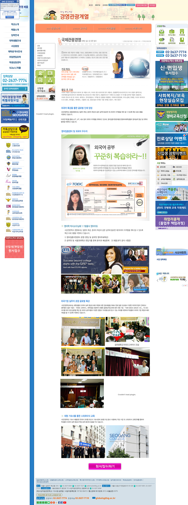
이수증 (152, 5)
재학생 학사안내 (15, 51)
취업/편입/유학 (15, 57)
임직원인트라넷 (116, 480)
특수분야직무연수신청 (87, 480)
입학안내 (15, 35)
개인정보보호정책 (42, 482)
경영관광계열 (127, 41)
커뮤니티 (133, 28)
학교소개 (15, 24)
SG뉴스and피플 (15, 68)
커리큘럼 (106, 28)
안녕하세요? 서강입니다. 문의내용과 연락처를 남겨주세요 (9, 7)
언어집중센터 (137, 480)
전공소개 (53, 28)
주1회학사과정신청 (102, 480)
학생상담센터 (15, 62)
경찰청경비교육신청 (57, 480)
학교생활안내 (15, 40)
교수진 (80, 28)
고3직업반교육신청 (71, 480)
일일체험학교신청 (42, 480)
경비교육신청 (142, 5)
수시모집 (15, 30)
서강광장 (15, 46)
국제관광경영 (146, 41)
